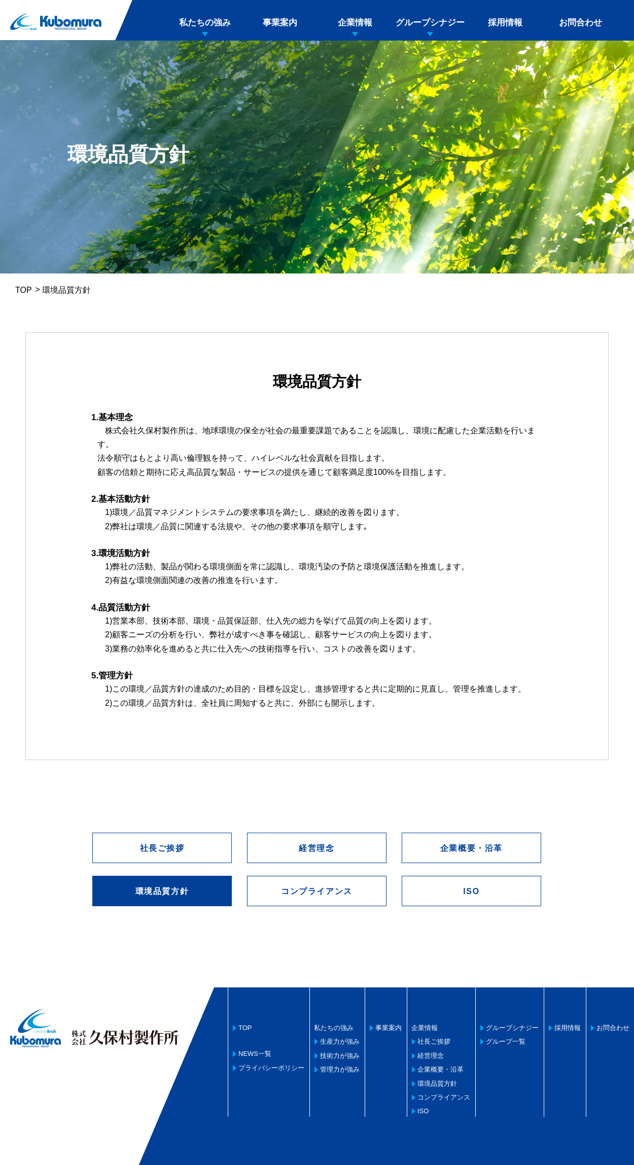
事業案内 (280, 22)
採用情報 (505, 22)
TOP (23, 290)
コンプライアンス (317, 891)
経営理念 (316, 848)
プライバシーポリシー (271, 1068)
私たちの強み (205, 22)
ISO (471, 891)
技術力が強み (340, 1055)
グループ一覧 (505, 1041)
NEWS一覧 (254, 1053)
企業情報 (355, 22)
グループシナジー (430, 22)
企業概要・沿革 (471, 848)
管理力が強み (340, 1069)
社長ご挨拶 (162, 848)
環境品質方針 (437, 1083)
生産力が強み (340, 1041)
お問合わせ (580, 22)
